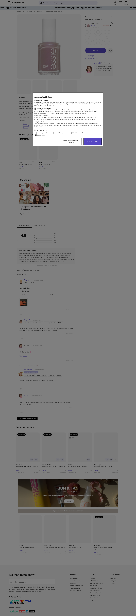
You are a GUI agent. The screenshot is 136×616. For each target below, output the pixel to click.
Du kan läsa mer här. (40, 130)
